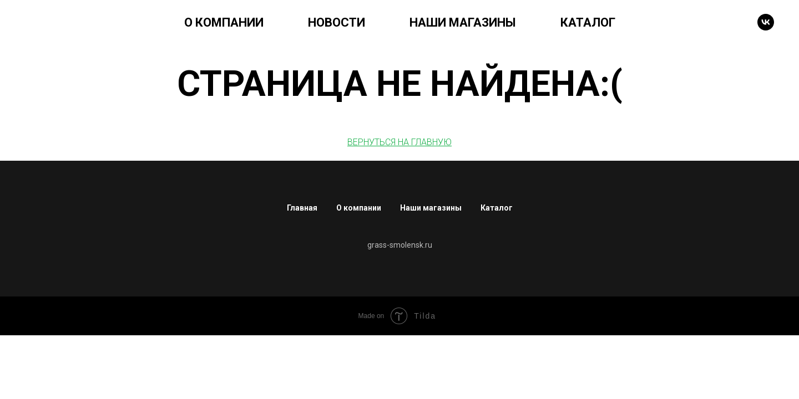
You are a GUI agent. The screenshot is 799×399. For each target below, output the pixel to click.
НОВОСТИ (336, 22)
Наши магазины (431, 207)
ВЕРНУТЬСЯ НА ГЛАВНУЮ (399, 142)
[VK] (765, 22)
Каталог (497, 207)
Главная (302, 207)
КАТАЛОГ (587, 22)
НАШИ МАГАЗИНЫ (462, 22)
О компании (358, 207)
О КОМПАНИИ (224, 22)
